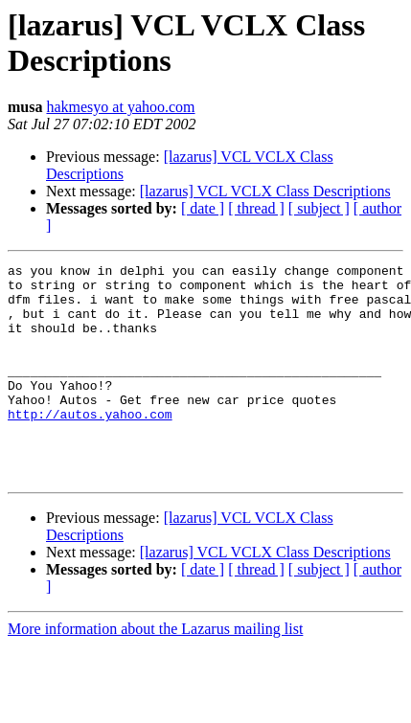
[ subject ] (319, 208)
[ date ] (202, 208)
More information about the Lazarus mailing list (155, 672)
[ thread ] (256, 208)
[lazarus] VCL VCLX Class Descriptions (265, 191)
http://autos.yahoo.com (90, 445)
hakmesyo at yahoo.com (120, 107)
